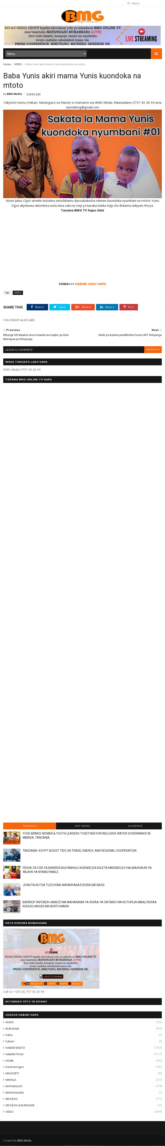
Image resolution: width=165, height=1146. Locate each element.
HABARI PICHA (14, 1054)
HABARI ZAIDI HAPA (90, 284)
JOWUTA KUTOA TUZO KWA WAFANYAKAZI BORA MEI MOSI (63, 885)
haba (9, 1035)
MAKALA (11, 1080)
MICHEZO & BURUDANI (20, 1106)
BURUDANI (12, 1029)
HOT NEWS (82, 826)
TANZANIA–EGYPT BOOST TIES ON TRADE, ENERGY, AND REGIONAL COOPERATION (79, 851)
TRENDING (30, 826)
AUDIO (10, 1023)
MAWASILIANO (15, 1093)
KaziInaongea (15, 1067)
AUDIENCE (135, 826)
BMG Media (24, 1141)
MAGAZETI (12, 1074)
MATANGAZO (14, 1086)
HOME (10, 1061)
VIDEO (18, 64)
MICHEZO (12, 1099)
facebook (153, 350)
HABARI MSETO (15, 1048)
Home (7, 64)
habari (10, 1042)
